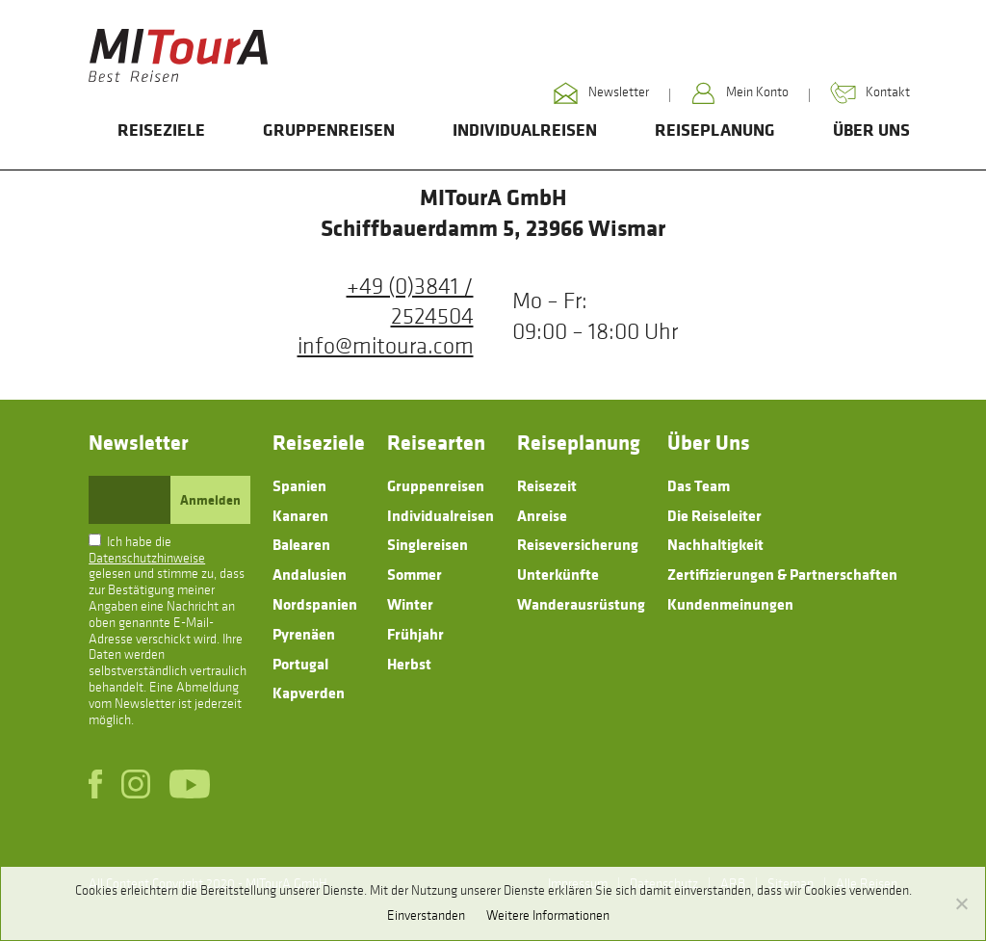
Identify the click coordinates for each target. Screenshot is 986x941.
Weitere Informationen (548, 915)
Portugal (300, 663)
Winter (410, 603)
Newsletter (601, 93)
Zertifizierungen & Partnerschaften (782, 574)
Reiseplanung (715, 129)
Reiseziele (161, 129)
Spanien (299, 485)
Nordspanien (314, 603)
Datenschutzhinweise (147, 558)
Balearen (301, 544)
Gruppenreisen (329, 129)
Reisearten (436, 442)
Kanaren (300, 515)
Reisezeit (547, 485)
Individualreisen (525, 129)
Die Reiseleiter (714, 515)
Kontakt (870, 93)
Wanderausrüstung (581, 603)
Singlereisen (427, 544)
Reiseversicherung (577, 544)
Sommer (414, 574)
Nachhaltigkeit (715, 544)
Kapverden (308, 692)
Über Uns (871, 129)
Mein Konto (739, 93)
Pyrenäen (303, 633)
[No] (961, 903)
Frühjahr (415, 633)
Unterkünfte (558, 574)
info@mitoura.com (386, 345)
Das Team (698, 485)
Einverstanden (426, 915)
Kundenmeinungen (730, 603)
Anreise (542, 515)
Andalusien (309, 574)
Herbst (409, 663)
